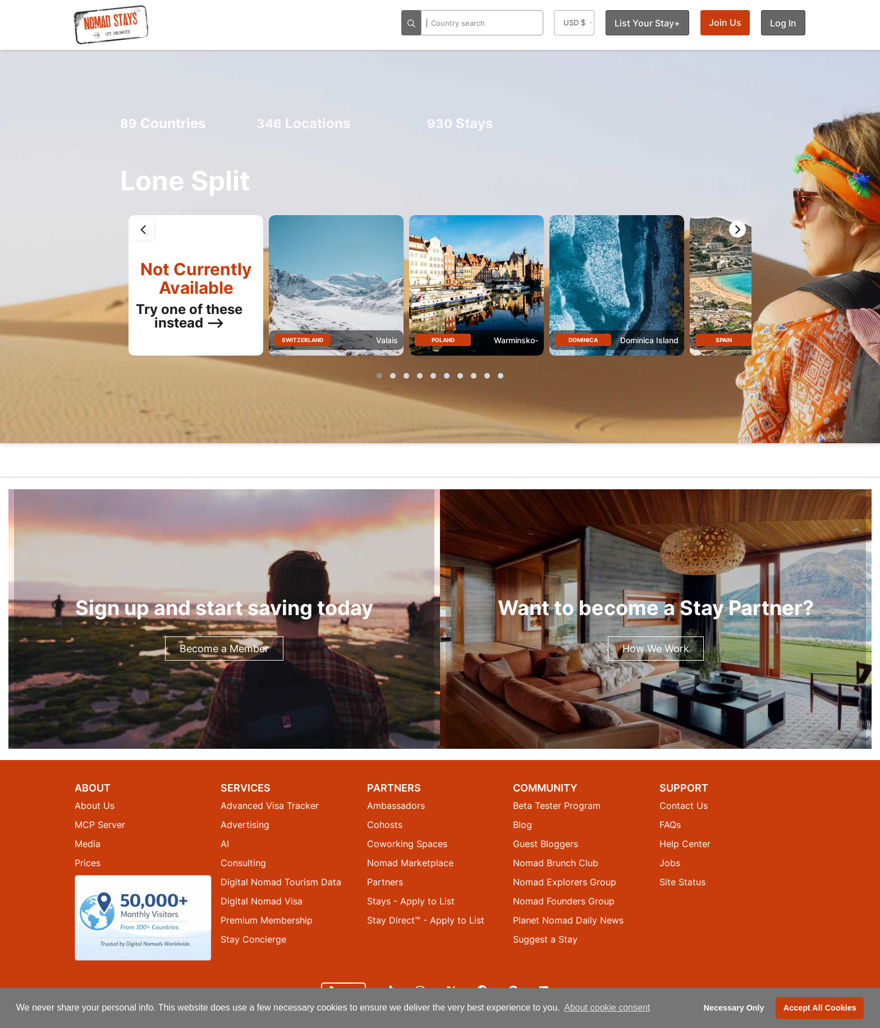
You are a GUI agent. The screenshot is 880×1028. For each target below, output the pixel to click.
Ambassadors (396, 805)
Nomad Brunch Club (555, 862)
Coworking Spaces (407, 843)
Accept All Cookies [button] (819, 1007)
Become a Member (224, 648)
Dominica (583, 339)
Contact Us (683, 805)
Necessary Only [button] (734, 1007)
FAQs (670, 824)
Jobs (669, 862)
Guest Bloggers (545, 843)
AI (225, 843)
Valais (387, 340)
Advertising (245, 824)
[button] (379, 375)
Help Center (685, 843)
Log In (783, 23)
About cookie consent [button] (607, 1007)
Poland (443, 339)
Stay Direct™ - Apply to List (425, 920)
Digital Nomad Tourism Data (281, 882)
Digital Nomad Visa (261, 901)
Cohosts (384, 824)
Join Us (725, 22)
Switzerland (302, 339)
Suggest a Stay (545, 939)
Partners (385, 882)
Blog (522, 824)
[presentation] (142, 229)
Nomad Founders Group (564, 901)
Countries (162, 123)
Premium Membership (267, 920)
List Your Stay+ (647, 23)
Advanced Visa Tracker (270, 805)
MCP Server (100, 824)
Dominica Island (649, 340)
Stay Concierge (253, 939)
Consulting (243, 862)
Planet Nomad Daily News (568, 920)
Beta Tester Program (557, 805)
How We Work (655, 648)
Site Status (682, 882)
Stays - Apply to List (411, 901)
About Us (94, 805)
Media (87, 843)
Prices (87, 862)
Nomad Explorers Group (564, 882)
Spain (724, 339)
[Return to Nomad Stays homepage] (111, 24)
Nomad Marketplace (410, 862)
